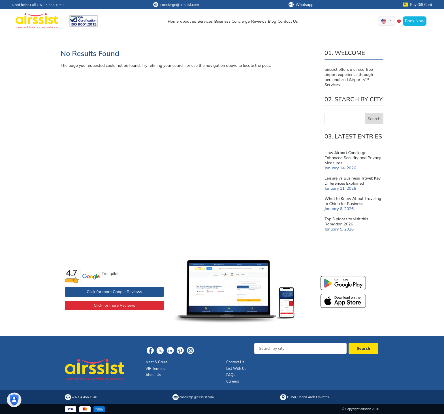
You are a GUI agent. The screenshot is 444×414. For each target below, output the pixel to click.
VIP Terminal (156, 368)
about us (188, 21)
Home (173, 21)
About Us (153, 374)
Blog (272, 21)
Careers (232, 381)
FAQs (230, 374)
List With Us (236, 368)
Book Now (414, 21)
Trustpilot (110, 273)
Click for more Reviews (114, 305)
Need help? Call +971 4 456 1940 (37, 5)
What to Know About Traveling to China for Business (353, 201)
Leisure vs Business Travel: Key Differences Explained (353, 181)
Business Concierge (231, 21)
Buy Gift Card (417, 4)
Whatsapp (301, 4)
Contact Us (288, 21)
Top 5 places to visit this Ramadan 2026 (346, 221)
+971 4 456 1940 (84, 397)
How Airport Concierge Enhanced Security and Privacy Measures (353, 157)
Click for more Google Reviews (114, 291)
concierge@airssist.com (176, 4)
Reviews (258, 21)
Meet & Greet (156, 362)
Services (205, 21)
